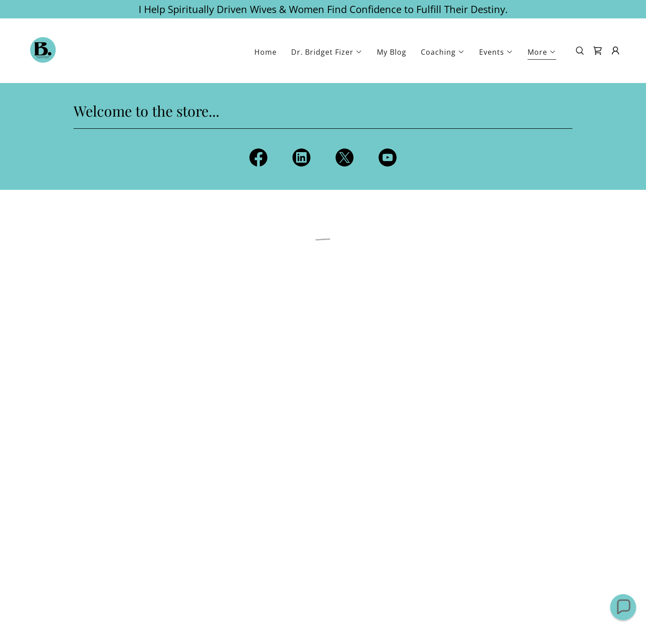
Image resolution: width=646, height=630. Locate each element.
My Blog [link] (391, 52)
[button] (326, 52)
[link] (43, 50)
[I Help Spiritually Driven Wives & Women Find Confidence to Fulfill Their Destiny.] (323, 9)
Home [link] (265, 52)
